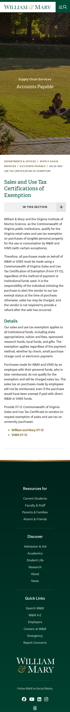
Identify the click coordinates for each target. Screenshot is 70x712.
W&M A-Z (35, 615)
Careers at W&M (35, 629)
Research (35, 567)
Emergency (35, 636)
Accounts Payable (35, 86)
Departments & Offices (20, 161)
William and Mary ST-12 (28, 430)
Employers (35, 622)
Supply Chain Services (35, 79)
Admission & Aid (35, 547)
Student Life (35, 560)
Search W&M (35, 608)
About (35, 574)
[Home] (27, 7)
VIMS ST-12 (19, 435)
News (35, 581)
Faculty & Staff (35, 505)
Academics (35, 553)
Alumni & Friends (35, 519)
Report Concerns (35, 643)
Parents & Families (35, 512)
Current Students (35, 499)
